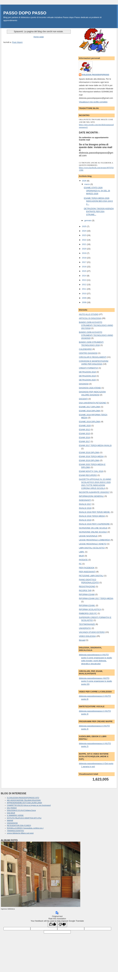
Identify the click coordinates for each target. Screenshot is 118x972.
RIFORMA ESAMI (87, 594)
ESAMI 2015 (84, 433)
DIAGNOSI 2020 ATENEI (90, 388)
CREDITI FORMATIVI (88, 368)
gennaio (88, 220)
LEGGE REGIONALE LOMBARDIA (94, 540)
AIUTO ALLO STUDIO (88, 314)
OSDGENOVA (12, 823)
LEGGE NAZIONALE (88, 536)
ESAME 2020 (85, 425)
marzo (87, 184)
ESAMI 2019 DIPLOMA (89, 460)
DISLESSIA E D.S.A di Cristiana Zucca (21, 810)
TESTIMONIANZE (87, 624)
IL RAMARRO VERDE (15, 815)
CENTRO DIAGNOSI (88, 353)
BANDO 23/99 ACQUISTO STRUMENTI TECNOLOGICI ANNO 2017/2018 (96, 325)
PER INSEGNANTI (87, 572)
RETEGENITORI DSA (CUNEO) (19, 825)
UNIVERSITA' (85, 628)
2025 (84, 226)
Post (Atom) (17, 42)
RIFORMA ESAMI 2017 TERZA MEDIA (96, 598)
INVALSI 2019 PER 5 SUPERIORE (94, 524)
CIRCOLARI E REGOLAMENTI (92, 357)
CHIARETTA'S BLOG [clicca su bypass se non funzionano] (29, 805)
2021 (84, 244)
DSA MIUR (11, 813)
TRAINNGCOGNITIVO (15, 831)
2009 (84, 298)
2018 (84, 258)
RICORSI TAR (85, 590)
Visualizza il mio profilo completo (93, 102)
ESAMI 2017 (84, 441)
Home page (38, 37)
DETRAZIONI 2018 (87, 372)
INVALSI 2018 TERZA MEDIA (92, 516)
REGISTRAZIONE (87, 586)
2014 (84, 275)
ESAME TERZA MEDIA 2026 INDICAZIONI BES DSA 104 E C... (98, 201)
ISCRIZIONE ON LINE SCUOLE (93, 528)
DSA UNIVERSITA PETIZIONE (92, 403)
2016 (84, 266)
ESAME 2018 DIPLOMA (89, 411)
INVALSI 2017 (85, 504)
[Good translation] (52, 924)
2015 (84, 271)
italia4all (10, 820)
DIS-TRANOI (12, 808)
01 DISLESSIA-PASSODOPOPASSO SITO (23, 798)
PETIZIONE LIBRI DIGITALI (91, 575)
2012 (84, 284)
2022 (84, 240)
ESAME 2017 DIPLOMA (89, 407)
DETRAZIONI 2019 (87, 376)
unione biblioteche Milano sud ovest (20, 833)
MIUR (81, 556)
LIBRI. (81, 552)
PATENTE (83, 560)
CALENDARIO (85, 349)
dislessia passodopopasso (95, 74)
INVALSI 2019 (85, 520)
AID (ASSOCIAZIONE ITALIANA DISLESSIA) (24, 800)
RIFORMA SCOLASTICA (90, 609)
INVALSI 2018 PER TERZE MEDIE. (94, 512)
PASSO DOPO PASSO (24, 13)
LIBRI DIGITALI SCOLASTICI (92, 548)
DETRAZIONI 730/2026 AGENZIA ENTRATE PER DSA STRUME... (99, 211)
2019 (84, 253)
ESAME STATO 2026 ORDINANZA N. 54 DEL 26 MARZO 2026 (97, 190)
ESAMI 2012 (84, 429)
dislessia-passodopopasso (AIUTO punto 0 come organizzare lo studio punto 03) (95, 681)
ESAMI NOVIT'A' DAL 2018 (91, 471)
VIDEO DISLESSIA (87, 636)
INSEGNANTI (85, 500)
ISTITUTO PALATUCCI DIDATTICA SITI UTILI (24, 818)
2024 (84, 231)
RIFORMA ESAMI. (87, 605)
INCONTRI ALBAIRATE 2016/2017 (94, 492)
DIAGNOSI (84, 384)
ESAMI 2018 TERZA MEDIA (91, 456)
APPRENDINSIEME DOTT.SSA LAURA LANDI (24, 803)
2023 (84, 235)
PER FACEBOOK (86, 568)
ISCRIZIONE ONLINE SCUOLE (93, 532)
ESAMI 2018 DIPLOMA (89, 452)
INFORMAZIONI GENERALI (91, 496)
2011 (84, 289)
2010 (84, 293)
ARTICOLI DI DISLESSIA (90, 318)
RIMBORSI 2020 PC (88, 613)
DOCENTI (83, 399)
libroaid (82, 640)
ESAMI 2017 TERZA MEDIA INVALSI (95, 445)
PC (80, 564)
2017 (84, 262)
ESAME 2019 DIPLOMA (89, 421)
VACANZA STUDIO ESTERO (92, 632)
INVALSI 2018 (85, 508)
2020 (84, 249)
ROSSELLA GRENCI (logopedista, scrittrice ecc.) (25, 828)
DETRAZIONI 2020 (87, 380)
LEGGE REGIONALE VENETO (92, 544)
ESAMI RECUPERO (88, 475)
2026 (84, 181)
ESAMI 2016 (84, 437)
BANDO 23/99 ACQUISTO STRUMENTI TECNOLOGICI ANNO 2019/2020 (96, 335)
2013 (84, 280)
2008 (84, 302)
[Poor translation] (62, 924)
